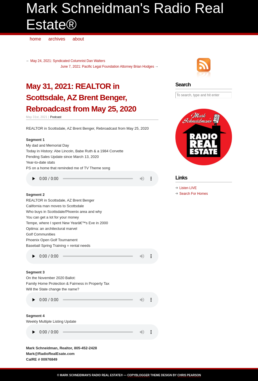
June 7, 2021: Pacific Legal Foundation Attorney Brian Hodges (107, 67)
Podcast (55, 117)
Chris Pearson (189, 375)
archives (56, 39)
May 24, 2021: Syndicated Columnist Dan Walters (67, 61)
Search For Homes (193, 194)
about (78, 39)
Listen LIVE (188, 188)
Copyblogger (138, 375)
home (35, 39)
